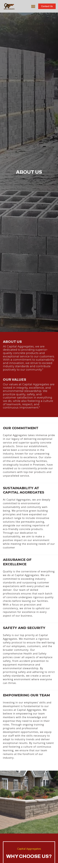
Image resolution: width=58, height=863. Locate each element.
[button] (33, 6)
